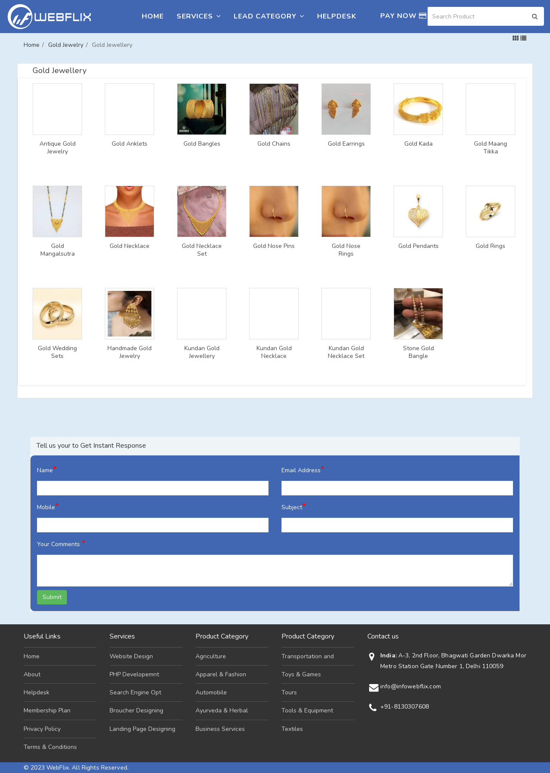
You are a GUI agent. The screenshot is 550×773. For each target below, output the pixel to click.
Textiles (292, 729)
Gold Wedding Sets (57, 352)
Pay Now (403, 16)
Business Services (220, 729)
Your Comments (61, 543)
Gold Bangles (201, 144)
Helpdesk (336, 16)
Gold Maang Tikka (490, 148)
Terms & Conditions (50, 747)
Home (153, 16)
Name (47, 469)
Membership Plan (47, 710)
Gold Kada (418, 144)
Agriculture (211, 656)
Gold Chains (273, 144)
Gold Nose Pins (274, 246)
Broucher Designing (136, 710)
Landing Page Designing (142, 729)
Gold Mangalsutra (57, 250)
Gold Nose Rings (346, 250)
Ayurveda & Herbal (222, 710)
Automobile (211, 692)
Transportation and (307, 656)
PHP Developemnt (134, 674)
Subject (293, 506)
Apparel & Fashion (221, 674)
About (32, 674)
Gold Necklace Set (202, 250)
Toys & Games (301, 674)
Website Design (131, 656)
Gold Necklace (130, 246)
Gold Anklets (129, 144)
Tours (289, 692)
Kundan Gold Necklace (274, 352)
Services (199, 16)
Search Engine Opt (135, 692)
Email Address (302, 469)
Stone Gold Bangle (418, 352)
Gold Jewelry (65, 45)
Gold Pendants (418, 246)
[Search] (486, 16)
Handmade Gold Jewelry (129, 352)
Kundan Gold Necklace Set (346, 352)
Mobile (48, 506)
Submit (52, 597)
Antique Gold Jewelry (58, 148)
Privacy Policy (42, 729)
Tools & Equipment (307, 710)
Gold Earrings (346, 144)
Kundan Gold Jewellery (202, 352)
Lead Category (269, 16)
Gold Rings (490, 246)
